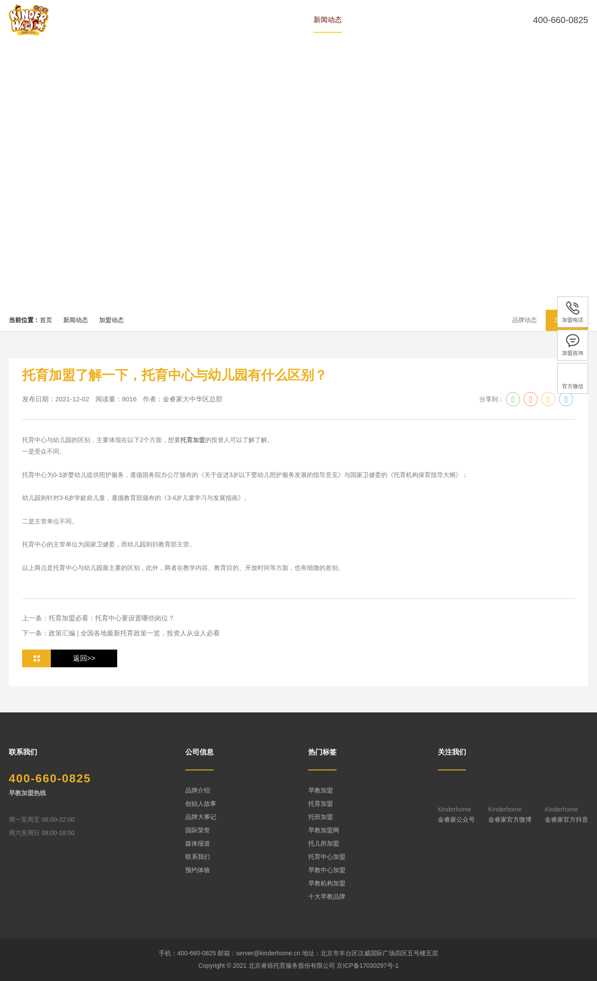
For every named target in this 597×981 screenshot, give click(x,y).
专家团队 (227, 19)
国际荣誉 (197, 830)
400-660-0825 (560, 20)
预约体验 (428, 19)
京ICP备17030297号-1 (367, 965)
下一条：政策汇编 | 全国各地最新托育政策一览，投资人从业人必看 (121, 633)
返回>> (84, 658)
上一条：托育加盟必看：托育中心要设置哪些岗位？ (98, 618)
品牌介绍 (197, 790)
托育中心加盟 (326, 856)
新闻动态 (328, 19)
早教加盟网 (323, 830)
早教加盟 (320, 790)
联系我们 (197, 856)
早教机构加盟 (326, 883)
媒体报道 (197, 843)
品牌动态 (524, 319)
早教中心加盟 (326, 869)
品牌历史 (176, 19)
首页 (133, 19)
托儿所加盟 (323, 843)
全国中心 (378, 19)
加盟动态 (111, 319)
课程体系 (277, 19)
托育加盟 (192, 439)
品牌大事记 (200, 816)
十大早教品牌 (326, 896)
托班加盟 (320, 816)
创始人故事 (200, 803)
